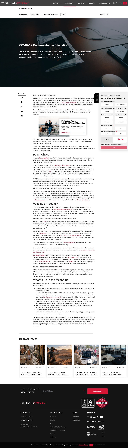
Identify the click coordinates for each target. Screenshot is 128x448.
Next (90, 361)
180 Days (106, 122)
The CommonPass (39, 255)
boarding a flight (44, 158)
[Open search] (112, 3)
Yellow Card (42, 233)
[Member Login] (115, 3)
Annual (107, 111)
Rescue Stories (103, 3)
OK (91, 445)
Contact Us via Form (26, 420)
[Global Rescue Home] (17, 3)
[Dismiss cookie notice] (125, 445)
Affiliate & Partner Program (58, 427)
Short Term (120, 111)
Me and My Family (120, 104)
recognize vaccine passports (63, 209)
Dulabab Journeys (40, 200)
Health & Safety (35, 14)
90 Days (121, 117)
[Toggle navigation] (2, 3)
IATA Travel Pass (73, 257)
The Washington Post (69, 243)
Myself (106, 104)
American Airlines (44, 261)
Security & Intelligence (51, 14)
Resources (68, 3)
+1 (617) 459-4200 (26, 417)
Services (56, 3)
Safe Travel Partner (83, 200)
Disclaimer (76, 417)
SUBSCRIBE (97, 391)
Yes (107, 128)
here (90, 324)
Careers (52, 420)
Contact (80, 3)
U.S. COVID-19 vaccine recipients (70, 235)
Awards (52, 434)
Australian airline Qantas (62, 165)
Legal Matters (76, 420)
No (120, 128)
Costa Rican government (68, 102)
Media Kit (53, 437)
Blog (51, 423)
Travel (63, 14)
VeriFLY (71, 261)
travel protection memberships (52, 297)
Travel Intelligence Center (57, 430)
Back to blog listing (26, 8)
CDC (45, 222)
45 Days (107, 117)
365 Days (120, 122)
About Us (90, 3)
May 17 (51, 172)
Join (124, 3)
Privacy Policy (83, 445)
